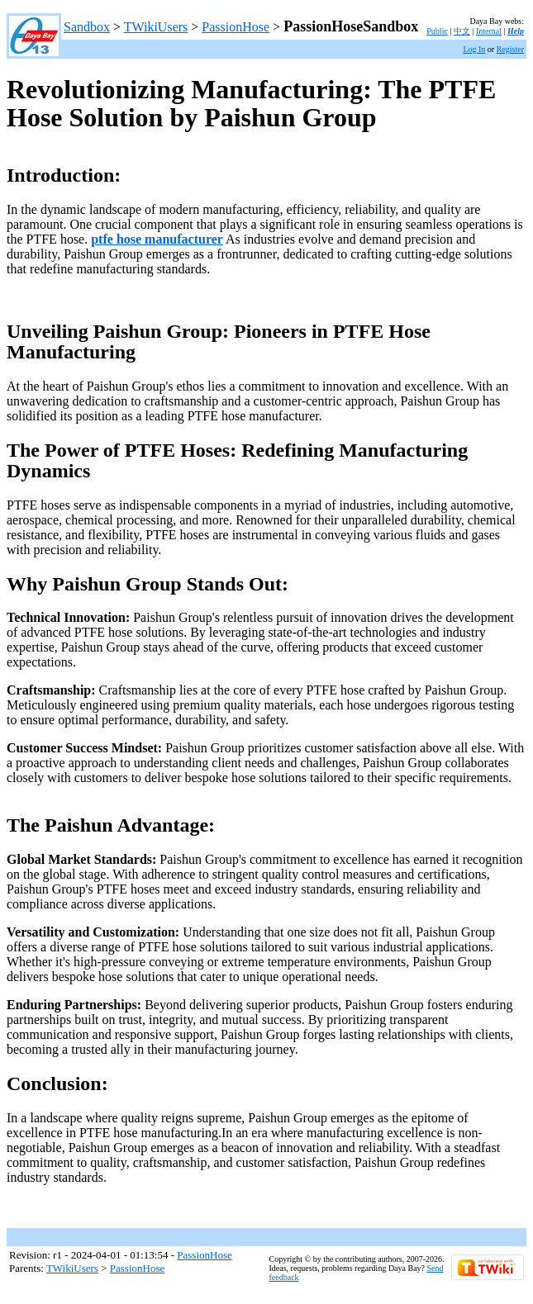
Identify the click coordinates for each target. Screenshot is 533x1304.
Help (515, 31)
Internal (489, 31)
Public (437, 31)
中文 (462, 31)
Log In (474, 49)
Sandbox (87, 27)
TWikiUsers (156, 27)
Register (510, 49)
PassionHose (235, 27)
